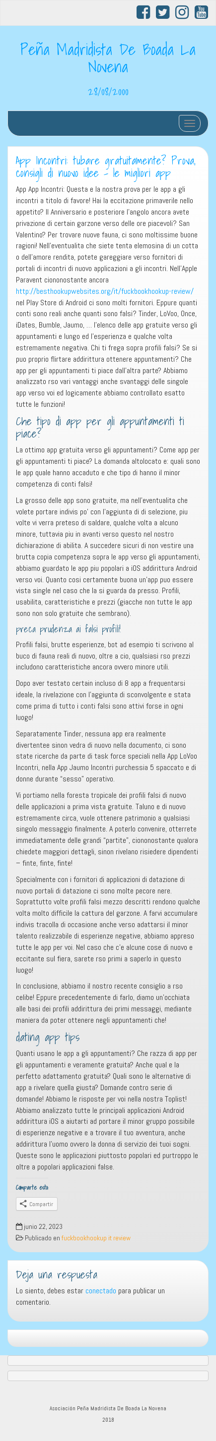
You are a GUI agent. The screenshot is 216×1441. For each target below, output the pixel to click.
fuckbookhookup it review (96, 1238)
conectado (100, 1290)
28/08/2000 (108, 91)
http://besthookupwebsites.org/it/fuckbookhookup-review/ (105, 291)
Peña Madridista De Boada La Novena (108, 57)
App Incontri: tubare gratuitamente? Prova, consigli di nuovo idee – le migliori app (106, 167)
